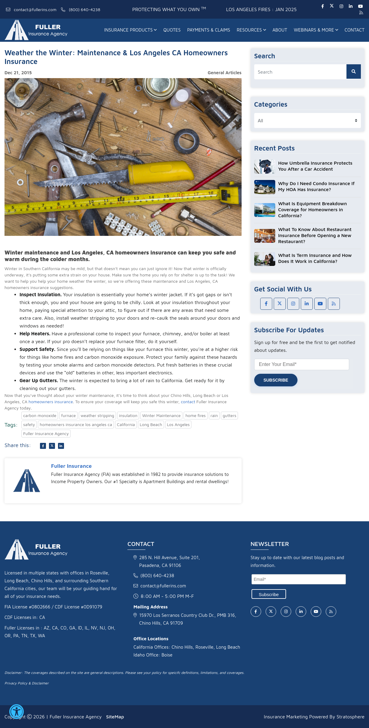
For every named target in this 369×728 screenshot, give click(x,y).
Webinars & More (316, 29)
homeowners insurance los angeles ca (76, 424)
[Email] (299, 579)
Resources (251, 29)
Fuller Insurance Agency (46, 433)
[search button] (353, 71)
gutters (229, 415)
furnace (68, 415)
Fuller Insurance (71, 466)
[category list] (307, 120)
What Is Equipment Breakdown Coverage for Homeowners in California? (312, 209)
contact (188, 401)
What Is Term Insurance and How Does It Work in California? (315, 258)
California (126, 424)
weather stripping (97, 415)
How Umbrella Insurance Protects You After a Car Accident (315, 166)
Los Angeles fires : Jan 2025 (261, 9)
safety (29, 424)
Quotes (172, 29)
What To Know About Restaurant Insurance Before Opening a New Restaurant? (315, 235)
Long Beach (151, 424)
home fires (195, 415)
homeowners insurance (51, 401)
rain (214, 415)
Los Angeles (178, 424)
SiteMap (115, 716)
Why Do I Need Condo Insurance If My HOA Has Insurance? (316, 186)
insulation (128, 415)
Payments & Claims (208, 29)
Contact (354, 29)
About (280, 29)
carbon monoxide (39, 415)
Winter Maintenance (161, 415)
